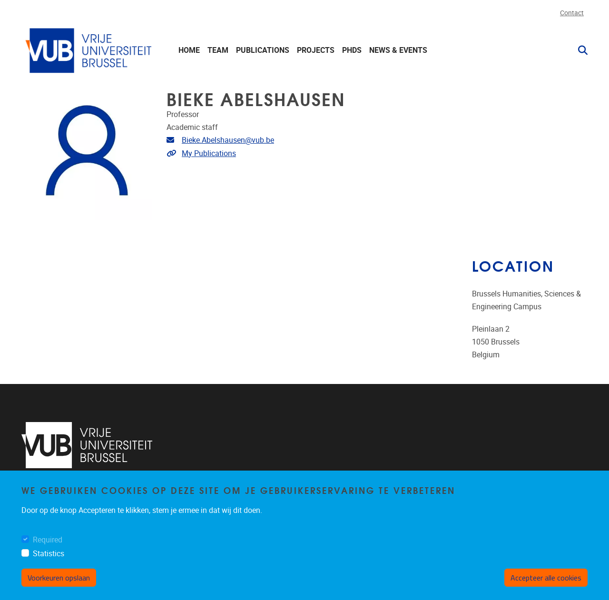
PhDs (352, 50)
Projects (315, 50)
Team (217, 50)
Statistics (48, 561)
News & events (398, 50)
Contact (572, 13)
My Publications (209, 153)
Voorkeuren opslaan (59, 585)
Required (47, 547)
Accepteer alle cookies (546, 585)
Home (189, 50)
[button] (579, 50)
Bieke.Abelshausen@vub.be (228, 140)
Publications (262, 50)
